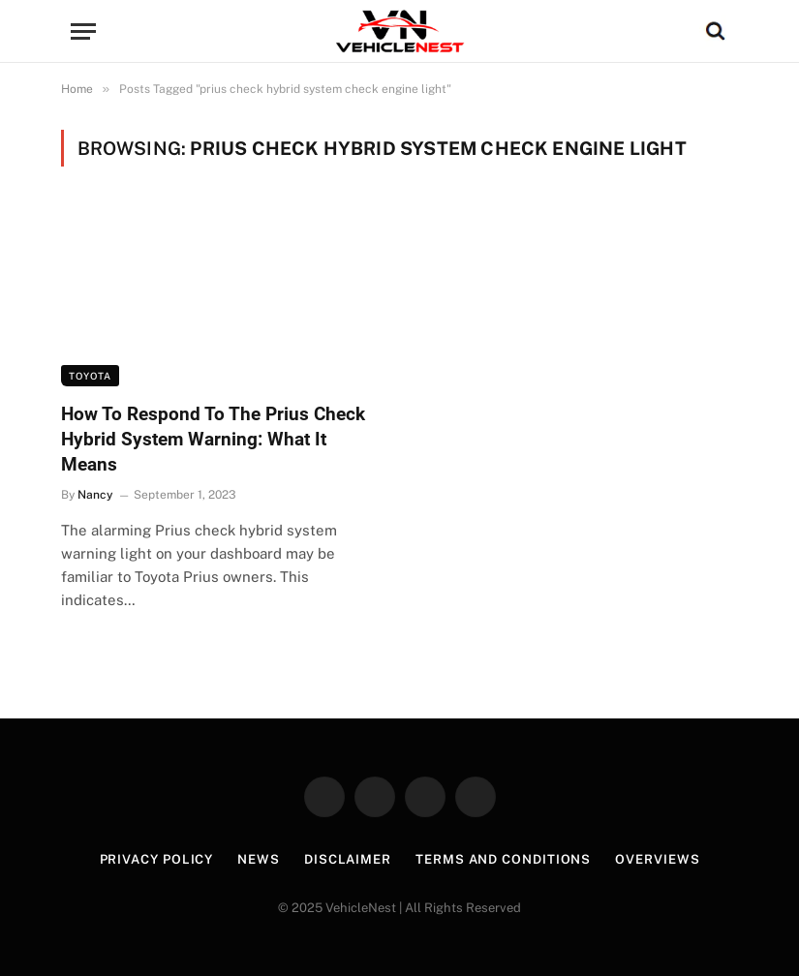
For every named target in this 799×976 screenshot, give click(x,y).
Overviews (657, 859)
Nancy (95, 495)
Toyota (90, 375)
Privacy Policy (157, 859)
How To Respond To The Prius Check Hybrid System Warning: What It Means (213, 439)
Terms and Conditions (503, 859)
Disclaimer (347, 859)
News (258, 859)
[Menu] (83, 31)
